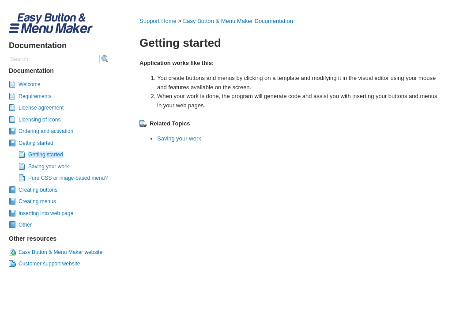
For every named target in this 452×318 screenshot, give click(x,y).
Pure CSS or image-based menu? (68, 178)
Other (25, 225)
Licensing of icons (39, 120)
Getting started (36, 143)
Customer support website (49, 264)
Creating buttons (38, 190)
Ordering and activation (46, 131)
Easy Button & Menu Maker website (60, 252)
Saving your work (48, 166)
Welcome (30, 84)
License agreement (41, 108)
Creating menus (37, 201)
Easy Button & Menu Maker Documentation (238, 21)
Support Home (158, 21)
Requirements (35, 96)
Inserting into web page (46, 213)
